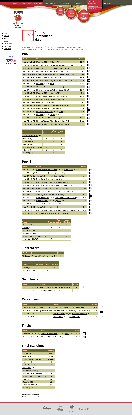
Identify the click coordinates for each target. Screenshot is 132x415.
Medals (6, 41)
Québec (58, 173)
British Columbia (54, 176)
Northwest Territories (44, 65)
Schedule (6, 36)
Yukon (52, 62)
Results (6, 38)
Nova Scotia (68, 170)
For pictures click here (30, 394)
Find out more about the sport (33, 397)
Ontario (39, 68)
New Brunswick (42, 173)
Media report (7, 49)
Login (11, 56)
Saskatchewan (64, 65)
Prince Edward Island (57, 68)
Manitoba (39, 62)
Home (5, 33)
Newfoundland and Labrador (46, 170)
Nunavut (53, 77)
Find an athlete (8, 43)
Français (108, 3)
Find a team (7, 46)
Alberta (39, 176)
